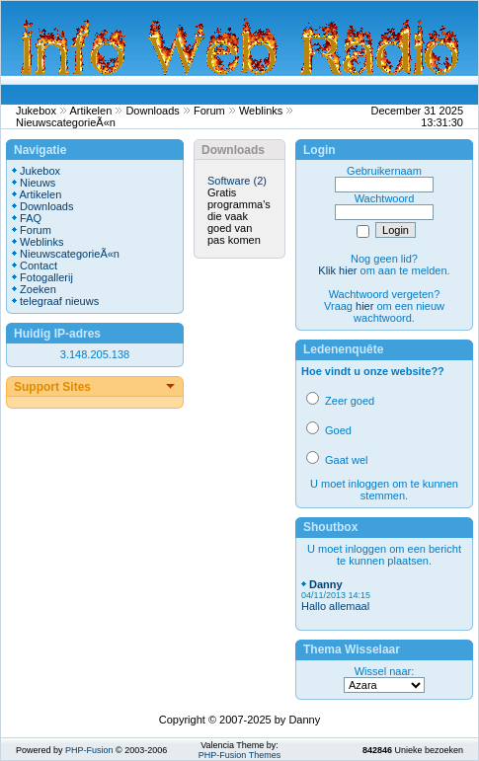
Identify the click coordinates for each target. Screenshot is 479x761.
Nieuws (37, 183)
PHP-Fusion (89, 750)
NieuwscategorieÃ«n (66, 122)
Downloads (152, 110)
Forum (209, 110)
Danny (326, 584)
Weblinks (260, 110)
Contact (38, 265)
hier (364, 306)
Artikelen (91, 110)
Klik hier (337, 270)
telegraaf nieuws (59, 301)
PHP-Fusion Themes (239, 755)
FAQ (30, 218)
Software (228, 181)
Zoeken (38, 289)
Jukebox (36, 110)
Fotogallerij (46, 277)
